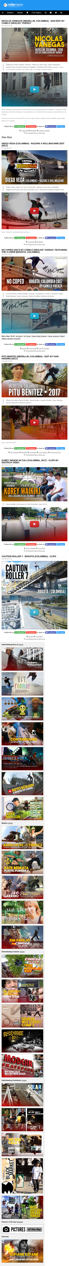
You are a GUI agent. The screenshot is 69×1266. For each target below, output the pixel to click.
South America (55, 452)
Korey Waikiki (31, 548)
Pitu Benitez (14, 452)
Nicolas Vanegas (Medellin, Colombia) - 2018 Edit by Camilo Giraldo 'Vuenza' (33, 22)
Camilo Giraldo (44, 130)
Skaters (10, 13)
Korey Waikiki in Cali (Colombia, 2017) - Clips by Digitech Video (30, 461)
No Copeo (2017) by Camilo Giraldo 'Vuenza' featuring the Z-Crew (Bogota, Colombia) (34, 251)
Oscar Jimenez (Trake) (56, 336)
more (21, 644)
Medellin (33, 130)
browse (19, 1222)
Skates (20, 13)
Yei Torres (27, 336)
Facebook (51, 126)
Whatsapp (20, 126)
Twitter (61, 126)
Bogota (24, 348)
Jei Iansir (19, 336)
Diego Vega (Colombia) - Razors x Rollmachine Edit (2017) (33, 144)
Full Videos (36, 13)
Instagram (32, 126)
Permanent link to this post (35, 133)
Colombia (24, 130)
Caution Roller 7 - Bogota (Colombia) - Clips (29, 556)
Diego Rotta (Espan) (39, 336)
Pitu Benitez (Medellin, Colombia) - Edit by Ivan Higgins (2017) (30, 357)
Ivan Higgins (43, 452)
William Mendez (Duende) (11, 339)
